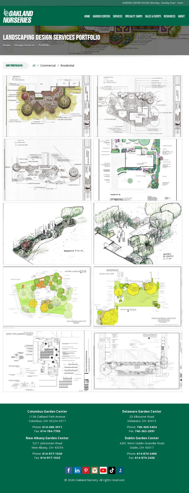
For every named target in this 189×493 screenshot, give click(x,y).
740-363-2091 (145, 431)
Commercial (48, 65)
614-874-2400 (147, 453)
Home (87, 16)
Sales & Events (153, 16)
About (181, 16)
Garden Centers (101, 16)
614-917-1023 (50, 458)
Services (117, 16)
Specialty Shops (133, 16)
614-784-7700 (50, 431)
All (33, 65)
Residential (67, 65)
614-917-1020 (52, 453)
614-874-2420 (145, 458)
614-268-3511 (52, 427)
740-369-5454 (147, 427)
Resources (169, 16)
